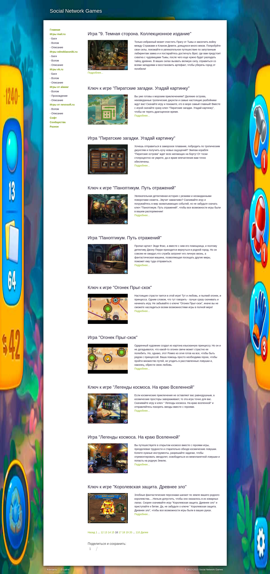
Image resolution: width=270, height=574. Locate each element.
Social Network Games (211, 569)
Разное (54, 126)
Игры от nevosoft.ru (62, 104)
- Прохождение (59, 95)
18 (123, 532)
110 (138, 532)
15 (112, 532)
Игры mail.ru (58, 34)
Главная (55, 29)
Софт (53, 117)
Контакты (52, 569)
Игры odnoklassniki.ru (64, 51)
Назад (91, 532)
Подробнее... (95, 72)
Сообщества (58, 122)
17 (120, 532)
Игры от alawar (59, 87)
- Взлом (54, 42)
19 (127, 532)
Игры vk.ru (56, 69)
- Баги (53, 38)
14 (109, 532)
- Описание (56, 47)
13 (105, 532)
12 (102, 532)
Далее (144, 532)
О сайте (65, 569)
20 (130, 532)
